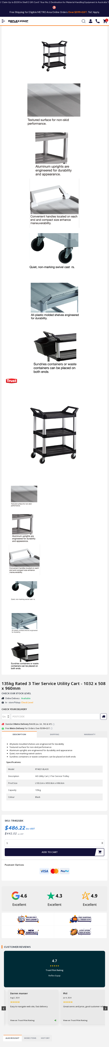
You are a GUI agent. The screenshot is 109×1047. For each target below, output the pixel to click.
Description (19, 734)
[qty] (6, 716)
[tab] (19, 734)
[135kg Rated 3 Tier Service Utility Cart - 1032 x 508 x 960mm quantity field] (54, 843)
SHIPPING (54, 734)
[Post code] (55, 716)
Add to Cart (73, 852)
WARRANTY (89, 734)
